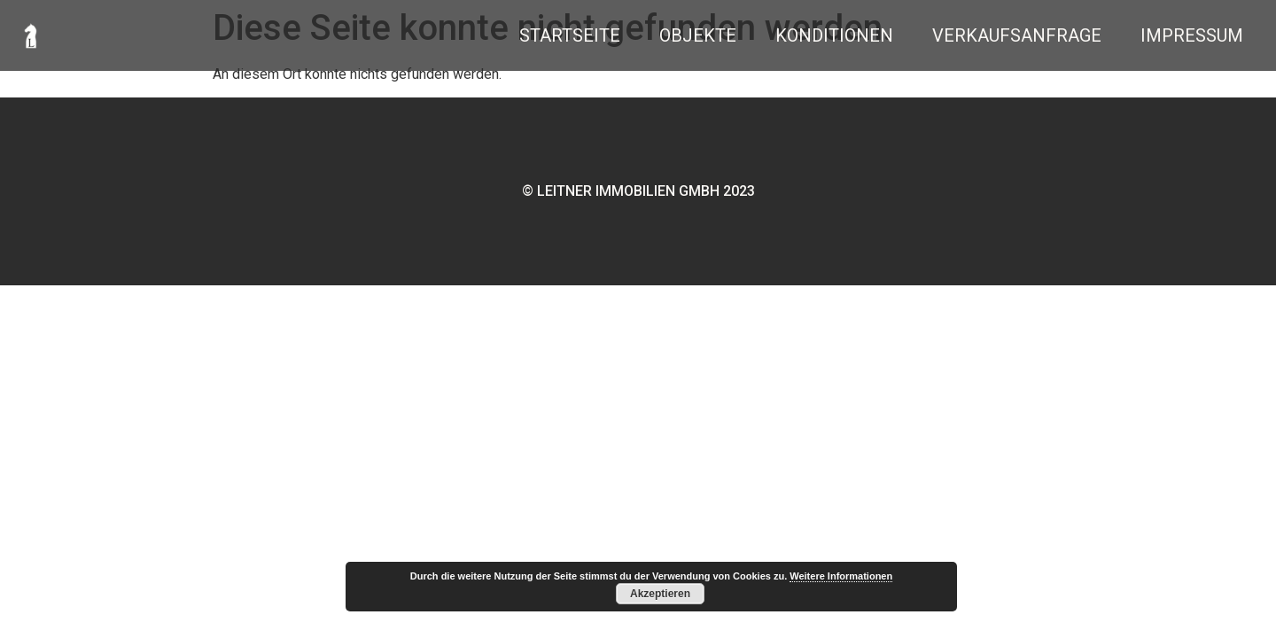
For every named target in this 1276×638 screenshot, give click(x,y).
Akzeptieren (660, 593)
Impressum (1191, 35)
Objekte (697, 35)
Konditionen (834, 35)
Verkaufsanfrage (1016, 35)
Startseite (569, 35)
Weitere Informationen (841, 576)
